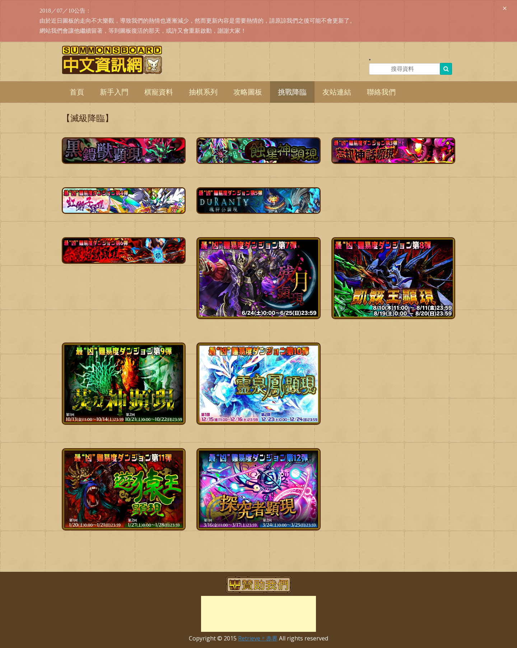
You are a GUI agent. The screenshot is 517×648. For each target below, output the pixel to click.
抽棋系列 (203, 92)
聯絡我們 (381, 92)
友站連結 (336, 92)
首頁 (77, 92)
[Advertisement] (258, 614)
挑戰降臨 (292, 92)
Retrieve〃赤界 (258, 638)
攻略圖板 (247, 92)
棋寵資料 (158, 92)
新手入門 (114, 92)
